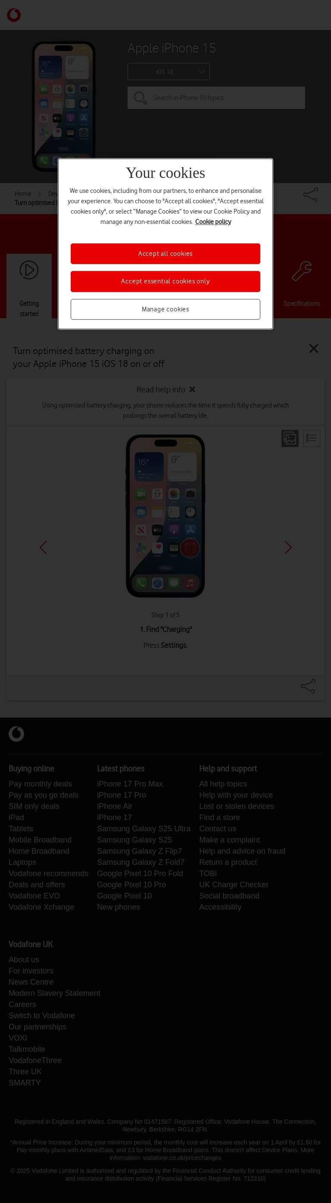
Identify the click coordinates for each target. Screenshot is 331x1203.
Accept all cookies (165, 254)
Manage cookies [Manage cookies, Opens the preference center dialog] (165, 309)
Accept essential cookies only (165, 282)
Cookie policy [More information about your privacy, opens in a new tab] (213, 222)
